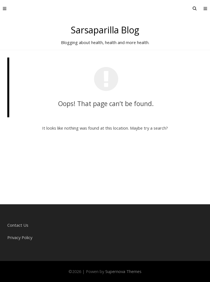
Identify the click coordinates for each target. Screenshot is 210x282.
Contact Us (17, 225)
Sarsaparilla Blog (105, 30)
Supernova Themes (123, 271)
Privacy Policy (19, 237)
